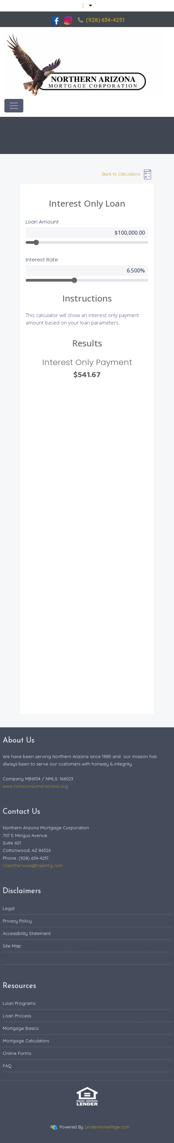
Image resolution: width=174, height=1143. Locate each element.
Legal (9, 908)
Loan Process (17, 1015)
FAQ (7, 1065)
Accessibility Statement (27, 933)
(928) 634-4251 (101, 20)
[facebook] (55, 20)
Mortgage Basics (21, 1028)
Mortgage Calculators (26, 1040)
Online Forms (17, 1053)
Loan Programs (19, 1003)
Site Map (12, 946)
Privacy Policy (17, 921)
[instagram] (68, 20)
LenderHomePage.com (106, 1126)
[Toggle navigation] (13, 105)
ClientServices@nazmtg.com (33, 865)
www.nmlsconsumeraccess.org (35, 786)
